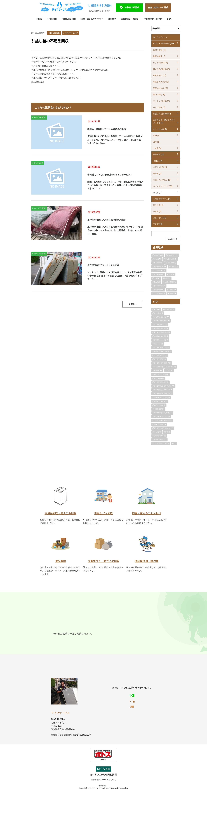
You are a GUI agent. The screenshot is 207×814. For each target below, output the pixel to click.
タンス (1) (166, 374)
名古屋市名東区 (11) (171, 259)
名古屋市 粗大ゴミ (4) (160, 324)
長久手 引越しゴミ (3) (160, 355)
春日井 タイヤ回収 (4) (160, 401)
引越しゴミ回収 (69, 19)
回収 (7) (167, 432)
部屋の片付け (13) (160, 88)
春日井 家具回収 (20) (160, 439)
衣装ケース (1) (158, 344)
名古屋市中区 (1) (159, 289)
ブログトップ (160, 37)
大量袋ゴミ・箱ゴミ (130, 19)
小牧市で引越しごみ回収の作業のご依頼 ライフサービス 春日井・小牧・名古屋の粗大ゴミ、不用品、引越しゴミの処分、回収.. (115, 233)
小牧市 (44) (157, 432)
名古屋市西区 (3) (159, 274)
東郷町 (130, 629)
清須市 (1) (157, 278)
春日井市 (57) (158, 370)
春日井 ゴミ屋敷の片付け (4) (162, 351)
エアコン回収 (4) (160, 167)
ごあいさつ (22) (159, 218)
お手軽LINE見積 (131, 7)
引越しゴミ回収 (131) (162, 114)
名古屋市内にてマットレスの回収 (111, 265)
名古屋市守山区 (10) (160, 266)
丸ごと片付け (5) (160, 129)
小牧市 (68, 629)
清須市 (123, 634)
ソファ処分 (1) (171, 367)
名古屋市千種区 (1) (159, 270)
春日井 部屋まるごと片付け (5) (163, 413)
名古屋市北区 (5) (169, 309)
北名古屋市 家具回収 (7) (161, 328)
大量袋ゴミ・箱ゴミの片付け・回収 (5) (164, 121)
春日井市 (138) (158, 255)
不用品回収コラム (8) (162, 199)
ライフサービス (38, 81)
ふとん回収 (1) (158, 367)
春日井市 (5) (158, 205)
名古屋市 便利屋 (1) (160, 359)
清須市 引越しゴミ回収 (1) (162, 397)
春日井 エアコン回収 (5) (161, 336)
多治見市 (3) (174, 266)
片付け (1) (169, 370)
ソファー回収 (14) (160, 63)
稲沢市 (74, 634)
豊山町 (146, 634)
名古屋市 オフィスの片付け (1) (163, 428)
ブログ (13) (157, 224)
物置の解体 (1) (159, 56)
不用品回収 (52, 19)
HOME (39, 19)
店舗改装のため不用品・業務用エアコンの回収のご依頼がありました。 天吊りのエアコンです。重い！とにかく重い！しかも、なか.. (114, 142)
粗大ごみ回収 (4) (159, 378)
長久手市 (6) (172, 289)
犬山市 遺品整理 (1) (160, 424)
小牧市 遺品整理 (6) (160, 436)
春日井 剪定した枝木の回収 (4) (163, 390)
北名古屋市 (135, 634)
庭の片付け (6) (159, 95)
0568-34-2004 (101, 5)
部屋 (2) (156, 142)
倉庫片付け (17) (159, 75)
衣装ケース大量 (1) (159, 405)
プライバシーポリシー (108, 807)
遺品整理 (112, 19)
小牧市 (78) (157, 259)
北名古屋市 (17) (159, 263)
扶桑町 (65, 639)
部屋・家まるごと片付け (92, 19)
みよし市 (85, 634)
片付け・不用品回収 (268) (164, 43)
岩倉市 (105, 634)
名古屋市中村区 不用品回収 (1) (163, 393)
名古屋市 (90, 629)
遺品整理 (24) (158, 154)
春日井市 (57, 629)
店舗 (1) (156, 135)
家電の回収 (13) (159, 50)
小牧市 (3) (157, 211)
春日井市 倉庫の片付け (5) (162, 321)
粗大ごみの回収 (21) (161, 69)
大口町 (56, 639)
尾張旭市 (101, 629)
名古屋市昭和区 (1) (159, 293)
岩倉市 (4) (167, 278)
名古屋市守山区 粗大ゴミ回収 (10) (164, 386)
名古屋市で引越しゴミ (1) (161, 347)
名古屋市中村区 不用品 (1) (162, 332)
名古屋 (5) (157, 309)
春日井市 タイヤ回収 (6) (161, 340)
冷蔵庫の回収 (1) (159, 409)
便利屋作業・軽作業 (153, 19)
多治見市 (78, 629)
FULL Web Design (128, 809)
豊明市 (114, 634)
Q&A (169, 19)
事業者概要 (95, 807)
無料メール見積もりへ (132, 730)
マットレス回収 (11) (161, 101)
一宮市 (65, 634)
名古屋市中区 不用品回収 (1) (162, 363)
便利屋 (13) (157, 161)
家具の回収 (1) (158, 313)
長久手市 (141, 629)
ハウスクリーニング (73, 33)
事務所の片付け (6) (161, 82)
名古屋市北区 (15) (172, 255)
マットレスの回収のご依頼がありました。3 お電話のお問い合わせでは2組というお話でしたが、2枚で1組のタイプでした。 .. (114, 275)
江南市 (56, 634)
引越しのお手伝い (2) (162, 180)
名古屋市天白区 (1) (170, 282)
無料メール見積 (160, 7)
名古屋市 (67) (172, 263)
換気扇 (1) (157, 192)
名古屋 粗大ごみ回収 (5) (161, 443)
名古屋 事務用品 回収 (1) (161, 382)
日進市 (121, 629)
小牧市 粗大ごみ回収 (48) (161, 317)
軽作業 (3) (157, 173)
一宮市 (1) (173, 293)
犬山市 (95, 634)
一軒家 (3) (157, 148)
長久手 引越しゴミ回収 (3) (162, 416)
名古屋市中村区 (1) (159, 286)
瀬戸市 (112, 629)
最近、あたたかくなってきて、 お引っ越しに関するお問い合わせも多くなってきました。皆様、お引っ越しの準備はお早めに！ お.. (115, 187)
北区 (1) (156, 374)
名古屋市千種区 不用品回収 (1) (163, 420)
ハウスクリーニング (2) (162, 186)
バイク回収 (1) (159, 107)
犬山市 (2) (171, 274)
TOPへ (131, 304)
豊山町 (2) (157, 282)
